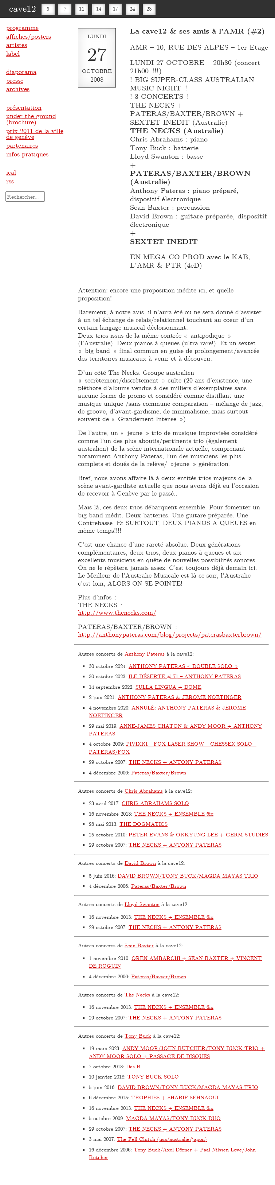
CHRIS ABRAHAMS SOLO (155, 803)
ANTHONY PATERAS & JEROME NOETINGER (179, 697)
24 (132, 8)
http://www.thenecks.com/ (117, 612)
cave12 (22, 8)
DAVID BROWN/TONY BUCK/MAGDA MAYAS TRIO (188, 875)
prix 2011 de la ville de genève (34, 133)
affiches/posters (28, 36)
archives (18, 88)
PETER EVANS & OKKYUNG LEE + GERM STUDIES (198, 834)
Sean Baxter (139, 945)
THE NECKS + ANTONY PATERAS (175, 762)
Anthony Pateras (145, 653)
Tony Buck (138, 1036)
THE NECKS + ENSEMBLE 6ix (173, 813)
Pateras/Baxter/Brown (158, 772)
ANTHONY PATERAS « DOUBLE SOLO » (183, 666)
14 (98, 8)
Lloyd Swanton (142, 904)
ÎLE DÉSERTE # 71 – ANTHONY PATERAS (185, 676)
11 (81, 8)
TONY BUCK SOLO (153, 1076)
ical (11, 172)
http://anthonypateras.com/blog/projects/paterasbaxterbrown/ (170, 634)
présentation (24, 107)
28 (149, 8)
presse (14, 80)
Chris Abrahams (144, 790)
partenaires (22, 145)
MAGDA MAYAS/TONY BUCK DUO (173, 1118)
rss (10, 180)
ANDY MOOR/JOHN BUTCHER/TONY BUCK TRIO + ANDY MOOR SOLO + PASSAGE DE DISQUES (177, 1052)
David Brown (140, 863)
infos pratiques (27, 153)
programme (22, 27)
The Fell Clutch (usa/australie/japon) (162, 1139)
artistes (16, 44)
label (13, 53)
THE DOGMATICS (143, 824)
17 (115, 8)
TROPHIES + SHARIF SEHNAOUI (175, 1097)
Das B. (134, 1066)
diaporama (21, 71)
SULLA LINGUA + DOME (168, 687)
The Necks (137, 994)
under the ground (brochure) (31, 118)
